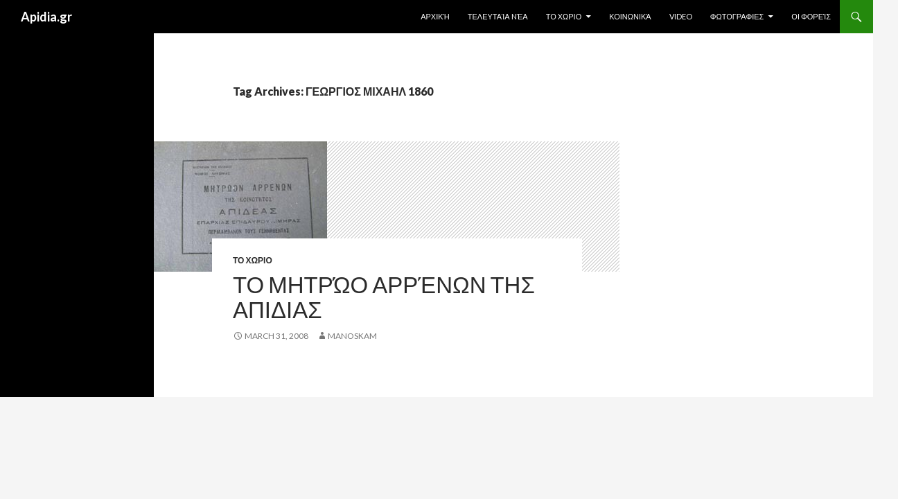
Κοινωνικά (630, 16)
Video (680, 16)
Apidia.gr (46, 16)
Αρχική (435, 16)
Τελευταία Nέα (498, 16)
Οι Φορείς (811, 16)
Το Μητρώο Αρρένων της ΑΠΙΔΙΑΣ (384, 296)
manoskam (352, 336)
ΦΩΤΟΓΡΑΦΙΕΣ (737, 16)
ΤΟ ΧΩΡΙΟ (564, 16)
